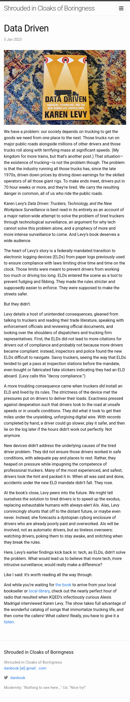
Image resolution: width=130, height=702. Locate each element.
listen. (9, 622)
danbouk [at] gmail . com (25, 668)
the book (63, 584)
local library (39, 591)
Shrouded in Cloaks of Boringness (49, 8)
